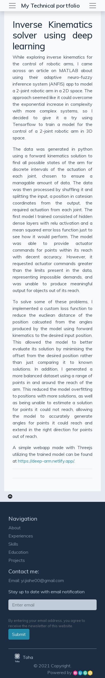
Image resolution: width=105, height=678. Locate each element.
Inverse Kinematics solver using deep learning (52, 35)
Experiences (20, 536)
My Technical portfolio (50, 5)
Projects (16, 560)
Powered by (69, 672)
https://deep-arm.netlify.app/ (46, 461)
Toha (23, 657)
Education (18, 552)
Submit (19, 634)
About (14, 527)
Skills (13, 544)
